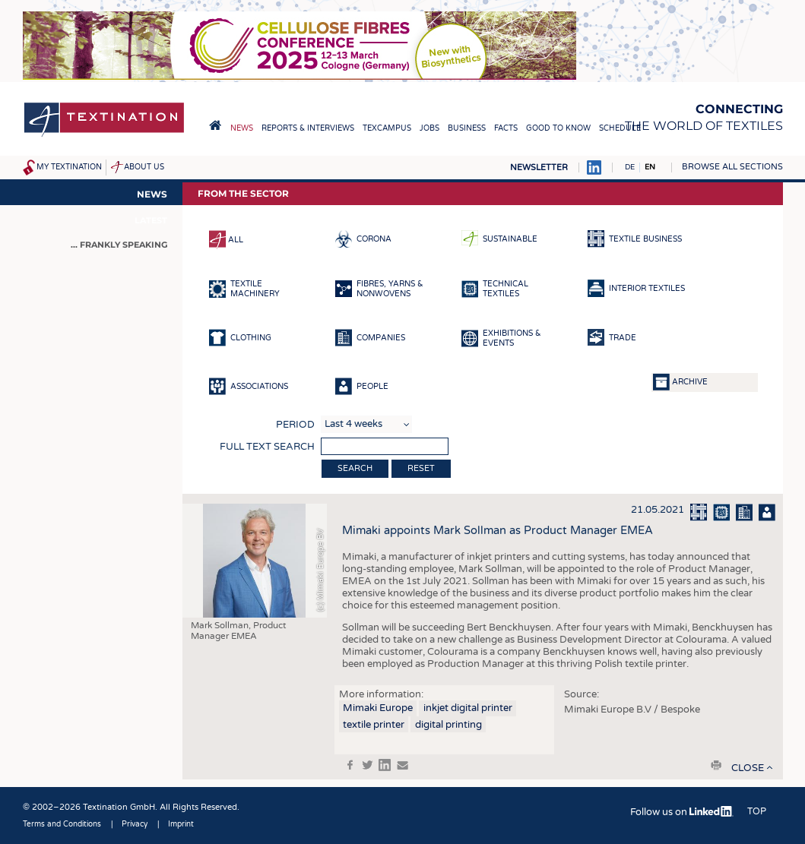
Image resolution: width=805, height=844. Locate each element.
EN (650, 167)
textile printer (373, 725)
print (716, 765)
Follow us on (681, 812)
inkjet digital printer (467, 708)
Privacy (134, 824)
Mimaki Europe (378, 708)
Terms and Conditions (62, 824)
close (747, 768)
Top (756, 811)
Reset (421, 468)
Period (295, 425)
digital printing (448, 725)
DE (630, 167)
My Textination (69, 167)
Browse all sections (732, 167)
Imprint (181, 824)
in (384, 765)
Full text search (267, 447)
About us (144, 167)
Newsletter (539, 167)
